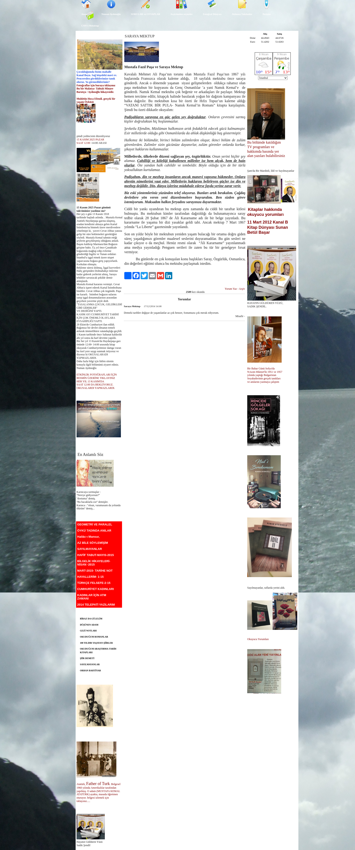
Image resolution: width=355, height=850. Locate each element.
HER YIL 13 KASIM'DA (91, 381)
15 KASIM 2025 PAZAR (90, 139)
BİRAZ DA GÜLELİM (91, 618)
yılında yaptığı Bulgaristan (262, 375)
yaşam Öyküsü (85, 102)
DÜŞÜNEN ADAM (89, 625)
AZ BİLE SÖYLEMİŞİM (92, 542)
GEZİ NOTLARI (88, 630)
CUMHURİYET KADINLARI (95, 589)
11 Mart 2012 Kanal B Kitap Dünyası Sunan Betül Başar (267, 227)
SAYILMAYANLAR (89, 549)
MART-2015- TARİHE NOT (95, 570)
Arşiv (242, 288)
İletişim (267, 14)
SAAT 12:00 (83, 142)
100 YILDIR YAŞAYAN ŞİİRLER (96, 643)
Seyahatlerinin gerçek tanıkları (264, 378)
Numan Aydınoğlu (111, 14)
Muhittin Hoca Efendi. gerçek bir (96, 98)
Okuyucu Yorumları (258, 639)
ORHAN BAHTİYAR (90, 670)
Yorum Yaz (231, 288)
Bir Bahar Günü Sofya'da (261, 368)
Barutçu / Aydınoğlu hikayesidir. (96, 92)
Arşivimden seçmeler (181, 14)
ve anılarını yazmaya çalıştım (263, 381)
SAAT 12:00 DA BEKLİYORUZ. (95, 384)
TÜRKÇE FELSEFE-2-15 (93, 583)
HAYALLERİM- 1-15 (90, 576)
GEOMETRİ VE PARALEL (94, 524)
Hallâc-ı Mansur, (88, 536)
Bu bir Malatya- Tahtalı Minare (95, 88)
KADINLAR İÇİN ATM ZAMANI (91, 596)
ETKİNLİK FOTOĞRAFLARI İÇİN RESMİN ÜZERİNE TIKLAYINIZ (97, 376)
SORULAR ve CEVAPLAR (145, 14)
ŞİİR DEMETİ (87, 658)
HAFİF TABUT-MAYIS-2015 (95, 555)
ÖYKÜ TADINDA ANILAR (94, 530)
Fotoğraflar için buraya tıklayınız (96, 85)
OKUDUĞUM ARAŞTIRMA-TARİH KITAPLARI (98, 651)
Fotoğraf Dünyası (212, 14)
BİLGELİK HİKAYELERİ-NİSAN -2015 (93, 562)
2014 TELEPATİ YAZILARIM (96, 604)
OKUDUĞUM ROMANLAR (94, 637)
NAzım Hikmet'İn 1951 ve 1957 (265, 371)
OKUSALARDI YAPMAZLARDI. (96, 388)
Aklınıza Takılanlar (242, 14)
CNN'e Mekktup (90, 25)
